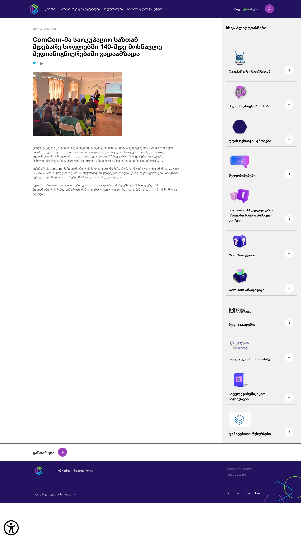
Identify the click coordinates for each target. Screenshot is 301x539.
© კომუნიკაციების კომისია (55, 494)
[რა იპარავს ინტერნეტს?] (261, 62)
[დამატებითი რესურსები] (261, 424)
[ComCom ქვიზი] (261, 245)
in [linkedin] (238, 493)
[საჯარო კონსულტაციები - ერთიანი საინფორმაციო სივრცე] (261, 205)
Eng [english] (237, 8)
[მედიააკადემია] (261, 315)
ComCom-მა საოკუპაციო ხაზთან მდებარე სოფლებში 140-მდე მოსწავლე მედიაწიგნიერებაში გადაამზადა (96, 45)
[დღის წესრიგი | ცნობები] (261, 131)
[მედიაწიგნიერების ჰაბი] (261, 96)
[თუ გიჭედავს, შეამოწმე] (261, 349)
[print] (41, 62)
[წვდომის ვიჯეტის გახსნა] (11, 527)
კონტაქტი (63, 470)
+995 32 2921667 (239, 472)
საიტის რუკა (83, 470)
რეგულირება (110, 9)
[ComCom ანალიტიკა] (261, 280)
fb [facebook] (228, 493)
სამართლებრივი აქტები (140, 9)
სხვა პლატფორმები (246, 27)
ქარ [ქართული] (246, 8)
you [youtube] (248, 493)
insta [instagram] (257, 493)
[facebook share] (62, 452)
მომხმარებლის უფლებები (79, 9)
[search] (269, 8)
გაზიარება (44, 452)
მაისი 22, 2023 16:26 (44, 28)
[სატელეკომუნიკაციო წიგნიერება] (261, 387)
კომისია (50, 9)
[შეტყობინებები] (261, 166)
